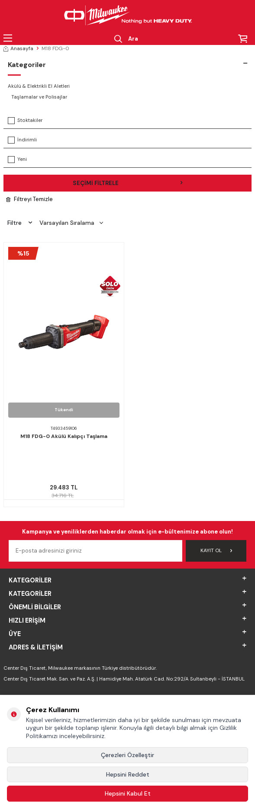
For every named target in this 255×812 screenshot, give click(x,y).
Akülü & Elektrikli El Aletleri (39, 86)
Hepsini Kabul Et (128, 793)
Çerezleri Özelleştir (127, 755)
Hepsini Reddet (127, 774)
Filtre (19, 223)
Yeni (17, 159)
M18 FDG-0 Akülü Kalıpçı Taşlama (63, 436)
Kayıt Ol (216, 550)
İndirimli (22, 140)
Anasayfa (18, 48)
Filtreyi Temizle (29, 199)
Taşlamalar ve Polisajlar (39, 97)
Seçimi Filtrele (128, 183)
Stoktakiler (25, 120)
